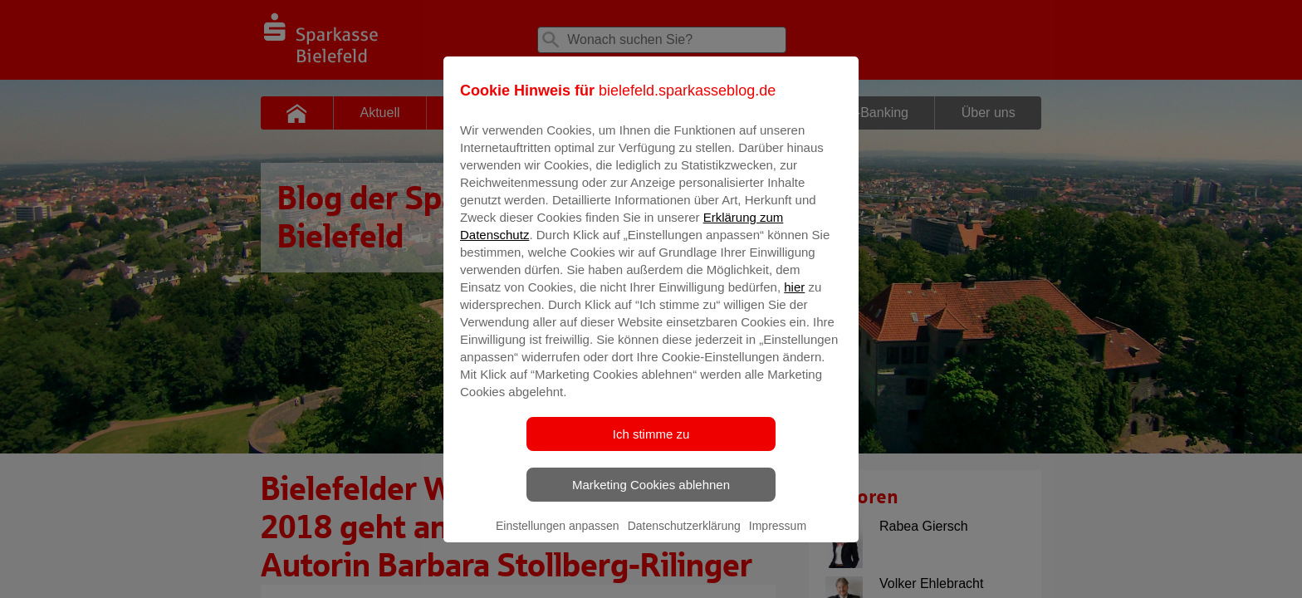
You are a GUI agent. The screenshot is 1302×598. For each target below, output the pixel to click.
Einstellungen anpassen (557, 537)
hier (794, 299)
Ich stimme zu (651, 446)
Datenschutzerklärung (684, 537)
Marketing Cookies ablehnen (651, 496)
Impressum (777, 537)
